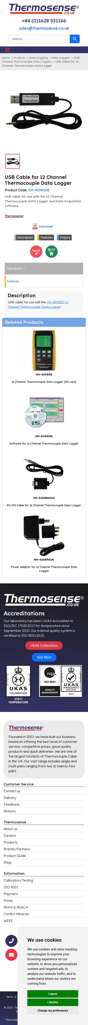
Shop (8, 862)
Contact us (12, 791)
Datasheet (46, 226)
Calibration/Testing (18, 880)
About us (10, 829)
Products (19, 57)
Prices (8, 901)
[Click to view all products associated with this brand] (14, 216)
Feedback (11, 804)
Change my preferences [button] (53, 1010)
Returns (10, 811)
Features (47, 237)
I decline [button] (52, 1002)
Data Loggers (61, 57)
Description (25, 237)
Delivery (10, 798)
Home (6, 57)
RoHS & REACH (16, 907)
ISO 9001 (44, 657)
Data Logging (38, 57)
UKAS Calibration (44, 645)
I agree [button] (52, 993)
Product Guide (15, 856)
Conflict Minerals (16, 914)
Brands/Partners (17, 849)
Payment (11, 894)
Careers (10, 836)
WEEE (8, 921)
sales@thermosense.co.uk (44, 28)
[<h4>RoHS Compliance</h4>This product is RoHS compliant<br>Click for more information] (36, 251)
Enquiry (65, 237)
